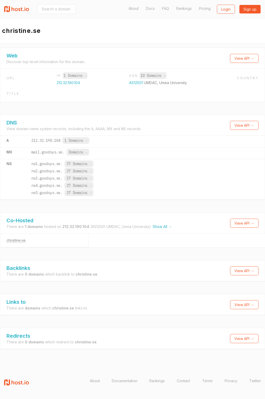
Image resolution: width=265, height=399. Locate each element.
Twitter (255, 381)
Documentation (124, 381)
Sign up (250, 9)
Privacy (231, 381)
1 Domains (75, 75)
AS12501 (136, 82)
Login (226, 9)
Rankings (184, 8)
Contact (183, 381)
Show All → (162, 226)
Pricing (205, 8)
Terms (207, 381)
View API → (244, 58)
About (134, 8)
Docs (150, 8)
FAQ (165, 8)
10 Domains (153, 75)
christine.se (16, 240)
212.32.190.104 (68, 82)
